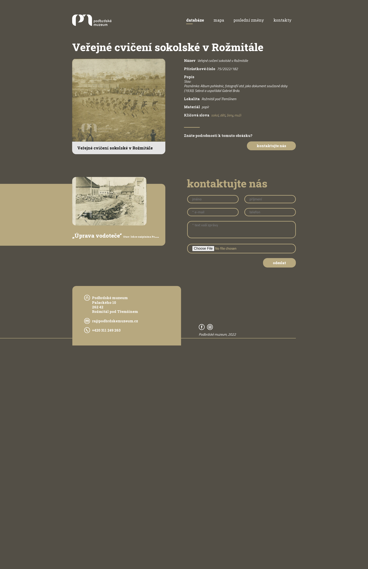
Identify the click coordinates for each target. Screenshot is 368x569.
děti (222, 115)
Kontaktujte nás (271, 145)
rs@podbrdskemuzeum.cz (115, 321)
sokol (215, 115)
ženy (230, 115)
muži (237, 115)
